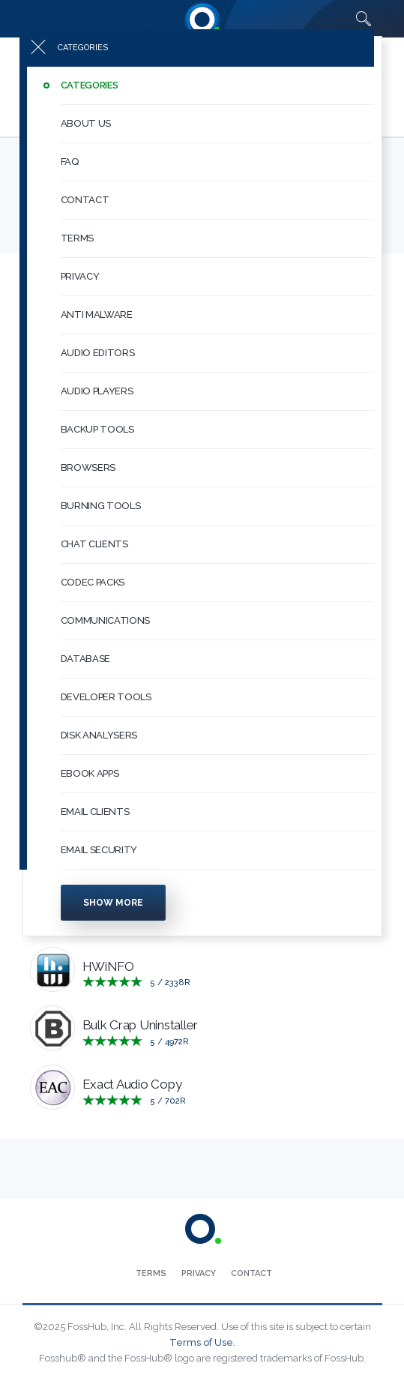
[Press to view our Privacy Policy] (198, 1274)
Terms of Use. (202, 1342)
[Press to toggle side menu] (196, 57)
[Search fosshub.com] (363, 18)
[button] (217, 95)
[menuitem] (202, 95)
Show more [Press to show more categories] (113, 911)
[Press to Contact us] (251, 1274)
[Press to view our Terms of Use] (151, 1274)
